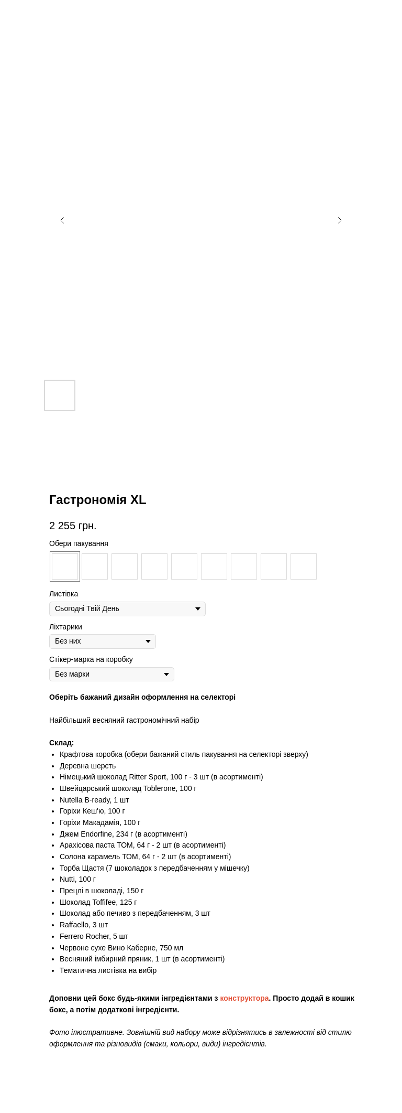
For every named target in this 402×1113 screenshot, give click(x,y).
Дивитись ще (42, 16)
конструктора (244, 998)
